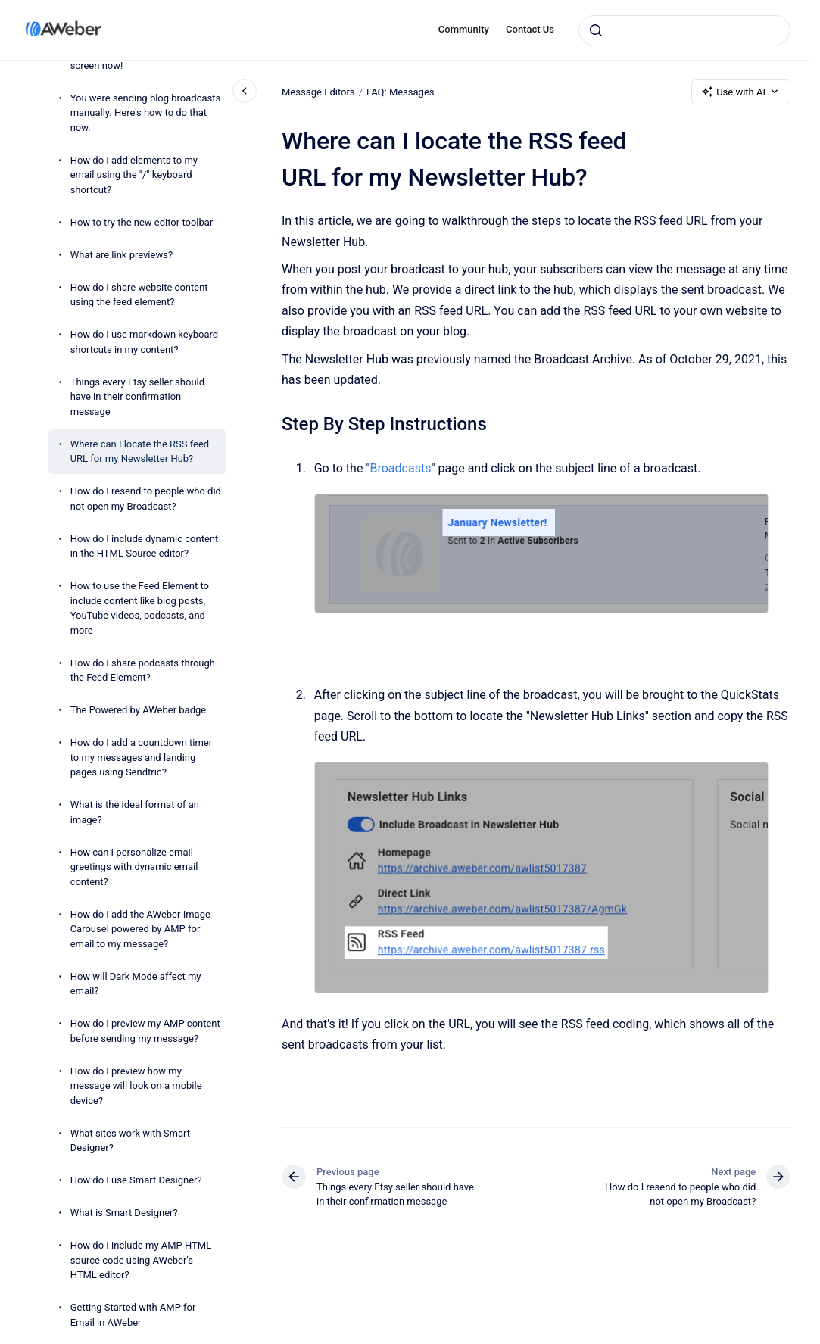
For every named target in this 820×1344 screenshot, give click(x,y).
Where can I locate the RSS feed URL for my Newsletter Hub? (140, 451)
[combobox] (684, 30)
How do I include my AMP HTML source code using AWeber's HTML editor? (141, 1260)
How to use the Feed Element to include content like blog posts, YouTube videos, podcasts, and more (139, 608)
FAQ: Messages (400, 91)
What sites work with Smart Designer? (130, 1140)
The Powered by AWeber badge (138, 710)
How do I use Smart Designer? (136, 1180)
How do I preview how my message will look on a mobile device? (136, 1085)
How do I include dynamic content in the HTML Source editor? (144, 546)
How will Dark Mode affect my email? (135, 984)
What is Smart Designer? (124, 1212)
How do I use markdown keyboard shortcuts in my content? (144, 342)
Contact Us (530, 29)
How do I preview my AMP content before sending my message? (145, 1031)
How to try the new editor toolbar (142, 222)
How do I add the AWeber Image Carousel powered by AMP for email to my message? (140, 929)
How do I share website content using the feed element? (139, 295)
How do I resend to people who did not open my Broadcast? (145, 498)
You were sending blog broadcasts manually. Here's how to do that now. (145, 112)
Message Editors (318, 91)
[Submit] (596, 30)
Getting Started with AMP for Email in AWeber (133, 1315)
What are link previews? (121, 254)
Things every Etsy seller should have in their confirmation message (137, 396)
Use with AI (741, 92)
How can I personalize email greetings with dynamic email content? (134, 867)
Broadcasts (400, 468)
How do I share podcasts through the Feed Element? (142, 670)
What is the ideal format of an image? (134, 812)
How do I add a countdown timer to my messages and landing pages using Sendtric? (141, 757)
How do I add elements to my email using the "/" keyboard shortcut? (134, 174)
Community (463, 29)
